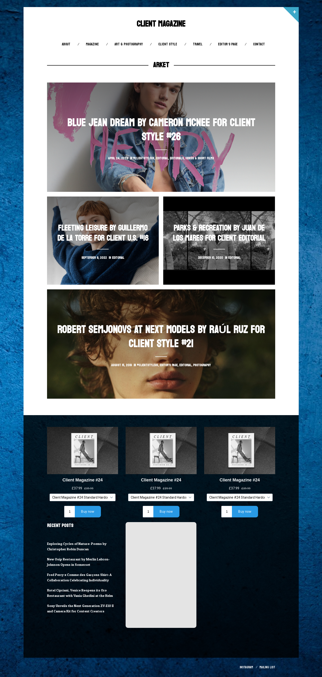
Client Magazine (161, 23)
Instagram (246, 667)
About (66, 44)
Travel (198, 44)
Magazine (92, 44)
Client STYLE (167, 44)
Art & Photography (129, 44)
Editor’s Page (227, 44)
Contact (259, 44)
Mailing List (267, 667)
